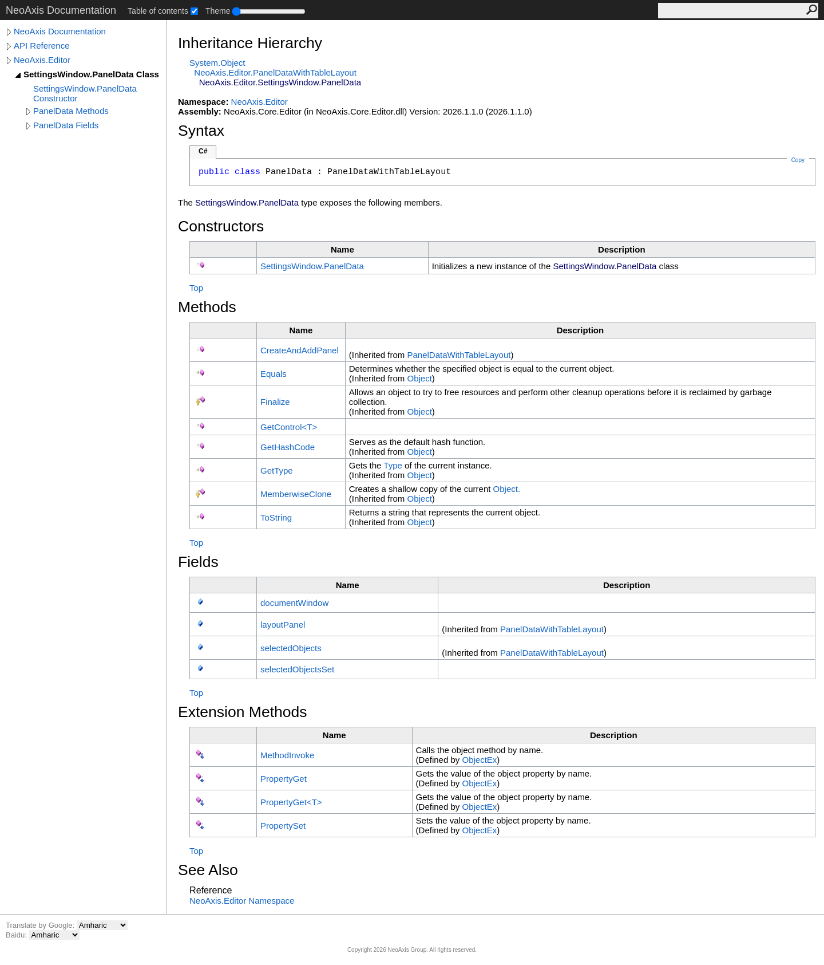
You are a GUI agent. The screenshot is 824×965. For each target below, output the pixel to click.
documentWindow (294, 603)
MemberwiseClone (295, 494)
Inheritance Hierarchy (250, 43)
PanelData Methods (71, 111)
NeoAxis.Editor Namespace (241, 900)
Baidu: (17, 935)
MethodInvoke (287, 755)
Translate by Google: (41, 925)
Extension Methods (242, 711)
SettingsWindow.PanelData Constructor (85, 93)
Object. (507, 489)
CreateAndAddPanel (299, 350)
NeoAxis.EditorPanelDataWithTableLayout (275, 72)
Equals (273, 374)
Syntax (201, 130)
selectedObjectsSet (297, 669)
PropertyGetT (291, 802)
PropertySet (283, 825)
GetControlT (288, 427)
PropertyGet (283, 778)
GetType (276, 470)
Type (392, 465)
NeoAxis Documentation (60, 31)
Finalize (275, 402)
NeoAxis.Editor (42, 60)
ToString (276, 517)
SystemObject (217, 63)
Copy (798, 160)
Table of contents (158, 10)
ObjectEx (479, 760)
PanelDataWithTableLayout (458, 355)
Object (419, 378)
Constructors (221, 226)
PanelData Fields (65, 125)
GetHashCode (287, 447)
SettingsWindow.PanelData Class (91, 74)
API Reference (42, 45)
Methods (207, 307)
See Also (208, 870)
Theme (218, 10)
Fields (198, 561)
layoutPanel (282, 624)
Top (196, 288)
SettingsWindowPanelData (312, 266)
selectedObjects (291, 648)
